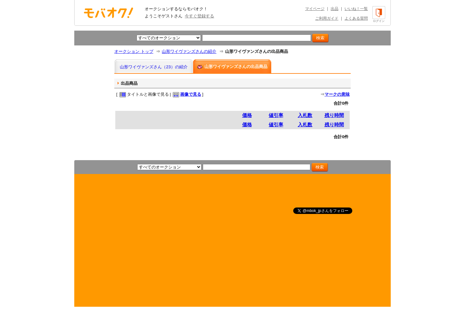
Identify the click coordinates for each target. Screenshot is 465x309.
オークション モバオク (108, 12)
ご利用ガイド (326, 18)
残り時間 (334, 115)
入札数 (305, 115)
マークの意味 (337, 94)
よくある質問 (356, 18)
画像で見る (190, 94)
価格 (247, 115)
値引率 (276, 115)
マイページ (315, 8)
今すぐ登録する (199, 16)
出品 (334, 8)
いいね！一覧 (356, 8)
